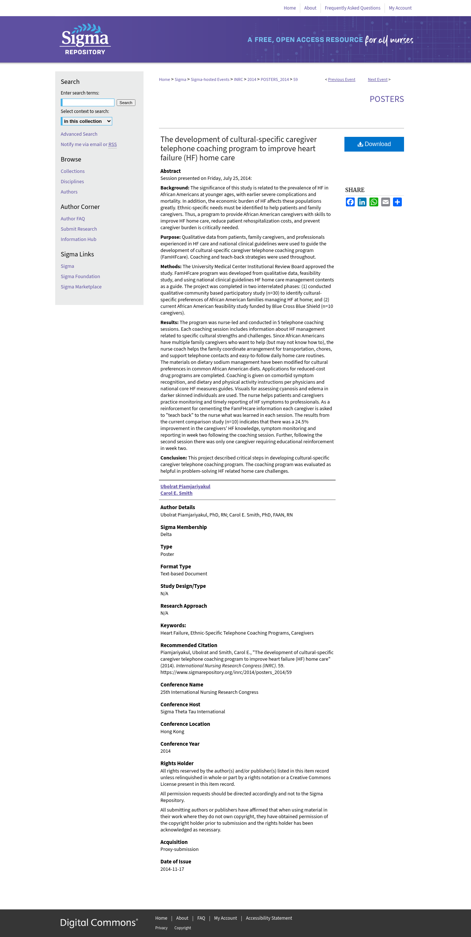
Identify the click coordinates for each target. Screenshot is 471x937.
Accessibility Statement (269, 918)
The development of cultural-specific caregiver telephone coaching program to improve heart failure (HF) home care (238, 149)
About (182, 918)
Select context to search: (85, 111)
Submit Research (79, 229)
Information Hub (78, 239)
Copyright (182, 928)
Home (164, 80)
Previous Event (341, 80)
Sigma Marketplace (81, 287)
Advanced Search (79, 134)
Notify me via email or (89, 144)
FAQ (201, 918)
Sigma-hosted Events (210, 80)
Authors (69, 192)
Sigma (181, 80)
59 (295, 80)
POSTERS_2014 (275, 80)
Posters (386, 99)
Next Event (378, 80)
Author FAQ (73, 219)
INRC (239, 80)
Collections (73, 171)
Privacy (161, 928)
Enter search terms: (80, 93)
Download (374, 144)
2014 (252, 80)
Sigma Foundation (80, 276)
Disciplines (72, 181)
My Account (225, 918)
